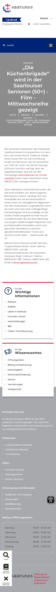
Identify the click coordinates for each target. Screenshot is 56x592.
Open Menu (51, 45)
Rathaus (25, 114)
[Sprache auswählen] (42, 18)
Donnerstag (12, 541)
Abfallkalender (13, 503)
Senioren (27, 117)
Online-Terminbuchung (20, 331)
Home (13, 114)
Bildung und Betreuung (19, 364)
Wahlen (12, 306)
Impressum (40, 583)
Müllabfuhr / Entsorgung (18, 494)
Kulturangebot (15, 369)
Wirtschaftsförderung (19, 374)
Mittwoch (10, 537)
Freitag (9, 546)
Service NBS (11, 499)
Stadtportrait (14, 389)
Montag (9, 527)
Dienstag (10, 532)
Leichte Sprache (14, 479)
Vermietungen (15, 384)
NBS (9, 326)
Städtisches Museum (17, 449)
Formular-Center (17, 316)
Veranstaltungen (16, 321)
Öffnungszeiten (16, 360)
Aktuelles (39, 114)
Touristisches (12, 454)
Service (11, 379)
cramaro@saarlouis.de (24, 262)
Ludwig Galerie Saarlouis (18, 444)
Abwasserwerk (13, 508)
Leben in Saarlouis (17, 311)
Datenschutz (41, 580)
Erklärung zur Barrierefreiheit (42, 576)
